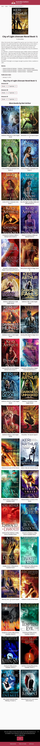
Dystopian (30, 71)
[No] (38, 732)
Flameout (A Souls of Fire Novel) (10, 468)
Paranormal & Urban (28, 68)
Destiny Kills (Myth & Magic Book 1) (30, 335)
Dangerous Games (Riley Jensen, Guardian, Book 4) (10, 633)
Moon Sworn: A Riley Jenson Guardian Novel (10, 500)
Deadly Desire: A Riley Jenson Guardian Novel (10, 566)
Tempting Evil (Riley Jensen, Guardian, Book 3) (29, 633)
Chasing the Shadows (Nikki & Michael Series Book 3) (10, 235)
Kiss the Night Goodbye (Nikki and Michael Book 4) (29, 202)
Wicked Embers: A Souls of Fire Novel (29, 500)
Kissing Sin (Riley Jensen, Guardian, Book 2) (10, 666)
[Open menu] (7, 744)
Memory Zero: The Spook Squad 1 (10, 600)
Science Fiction (22, 70)
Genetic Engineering (32, 70)
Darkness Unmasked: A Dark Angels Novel (29, 402)
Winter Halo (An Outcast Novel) (29, 468)
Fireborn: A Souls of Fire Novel (30, 599)
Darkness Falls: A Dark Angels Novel (29, 302)
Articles (31, 744)
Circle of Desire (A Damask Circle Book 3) (10, 169)
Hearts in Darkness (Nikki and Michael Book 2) (29, 235)
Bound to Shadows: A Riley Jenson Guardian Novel (29, 533)
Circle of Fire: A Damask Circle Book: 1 (10, 202)
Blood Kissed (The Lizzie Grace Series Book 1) (29, 699)
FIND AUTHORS (22, 744)
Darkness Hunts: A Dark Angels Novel (10, 335)
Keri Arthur (21, 39)
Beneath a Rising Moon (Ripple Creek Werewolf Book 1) (29, 368)
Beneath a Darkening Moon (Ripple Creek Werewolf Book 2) (10, 269)
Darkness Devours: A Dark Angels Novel (10, 402)
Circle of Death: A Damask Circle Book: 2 (29, 169)
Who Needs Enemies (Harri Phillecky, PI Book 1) (10, 699)
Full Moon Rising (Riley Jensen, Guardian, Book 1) (30, 666)
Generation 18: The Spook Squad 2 (29, 136)
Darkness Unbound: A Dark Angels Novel (10, 136)
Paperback (11, 86)
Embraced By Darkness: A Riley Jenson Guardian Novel (10, 533)
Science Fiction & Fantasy (10, 68)
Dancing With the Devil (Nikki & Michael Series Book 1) (10, 368)
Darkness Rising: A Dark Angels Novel (10, 435)
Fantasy (20, 68)
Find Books (13, 744)
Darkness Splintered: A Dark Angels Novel (10, 302)
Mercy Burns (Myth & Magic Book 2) (30, 269)
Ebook (3, 86)
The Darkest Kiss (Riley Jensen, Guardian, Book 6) (29, 566)
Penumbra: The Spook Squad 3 (29, 434)
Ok (20, 738)
